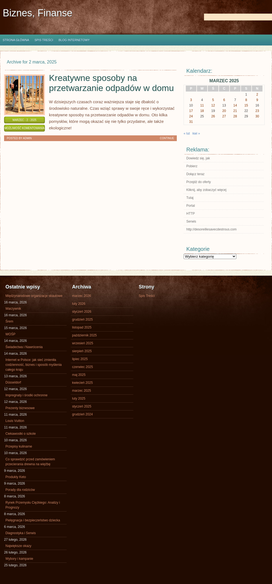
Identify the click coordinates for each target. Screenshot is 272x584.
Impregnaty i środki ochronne (26, 395)
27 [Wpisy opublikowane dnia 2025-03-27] (224, 116)
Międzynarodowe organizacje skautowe (33, 296)
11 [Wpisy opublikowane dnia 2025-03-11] (202, 105)
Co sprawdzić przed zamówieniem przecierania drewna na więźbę (30, 461)
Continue (167, 138)
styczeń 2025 (81, 406)
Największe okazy (18, 546)
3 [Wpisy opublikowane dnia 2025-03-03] (191, 100)
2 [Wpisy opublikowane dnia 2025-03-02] (257, 94)
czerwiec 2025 (82, 367)
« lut (187, 133)
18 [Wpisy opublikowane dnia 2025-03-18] (202, 111)
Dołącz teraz (195, 174)
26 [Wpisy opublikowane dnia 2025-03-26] (213, 116)
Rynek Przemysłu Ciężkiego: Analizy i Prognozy (32, 505)
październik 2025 (84, 335)
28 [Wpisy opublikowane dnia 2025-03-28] (235, 116)
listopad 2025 (81, 327)
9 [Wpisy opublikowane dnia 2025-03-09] (257, 100)
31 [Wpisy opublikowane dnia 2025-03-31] (191, 122)
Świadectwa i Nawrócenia (24, 347)
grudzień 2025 (82, 319)
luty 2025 (78, 398)
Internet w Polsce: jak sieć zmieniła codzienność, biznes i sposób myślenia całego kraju (33, 365)
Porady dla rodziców (20, 490)
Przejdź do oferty (198, 182)
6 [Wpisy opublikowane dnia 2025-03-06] (224, 100)
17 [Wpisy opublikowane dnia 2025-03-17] (191, 111)
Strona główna (16, 40)
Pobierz (191, 166)
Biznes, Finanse (37, 13)
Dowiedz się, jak (198, 158)
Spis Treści (44, 40)
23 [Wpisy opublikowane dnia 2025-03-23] (257, 111)
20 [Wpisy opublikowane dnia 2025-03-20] (224, 111)
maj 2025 (78, 375)
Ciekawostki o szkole (20, 434)
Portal (190, 206)
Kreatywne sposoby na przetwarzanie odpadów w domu (111, 83)
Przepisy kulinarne (18, 446)
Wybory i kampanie (19, 559)
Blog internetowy (74, 40)
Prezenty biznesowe (20, 408)
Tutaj (189, 198)
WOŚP (10, 334)
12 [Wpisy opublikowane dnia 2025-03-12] (213, 105)
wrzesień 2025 (82, 343)
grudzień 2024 (82, 414)
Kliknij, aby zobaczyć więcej (206, 190)
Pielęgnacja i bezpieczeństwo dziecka (32, 520)
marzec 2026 (81, 296)
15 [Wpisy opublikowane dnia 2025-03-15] (246, 105)
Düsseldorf (13, 382)
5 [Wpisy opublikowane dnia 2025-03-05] (213, 100)
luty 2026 (78, 304)
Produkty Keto (15, 477)
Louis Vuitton (14, 421)
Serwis (191, 221)
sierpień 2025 (82, 351)
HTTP (190, 213)
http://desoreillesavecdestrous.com (211, 229)
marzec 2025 (81, 391)
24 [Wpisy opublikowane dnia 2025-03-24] (191, 116)
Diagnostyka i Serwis (20, 533)
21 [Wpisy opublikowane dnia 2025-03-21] (235, 111)
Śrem (9, 321)
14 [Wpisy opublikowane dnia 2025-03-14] (235, 105)
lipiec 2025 (80, 359)
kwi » (196, 133)
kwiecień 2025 (82, 383)
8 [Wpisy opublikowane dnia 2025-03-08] (246, 100)
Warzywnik (13, 309)
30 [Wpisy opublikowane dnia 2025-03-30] (257, 116)
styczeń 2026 (81, 312)
